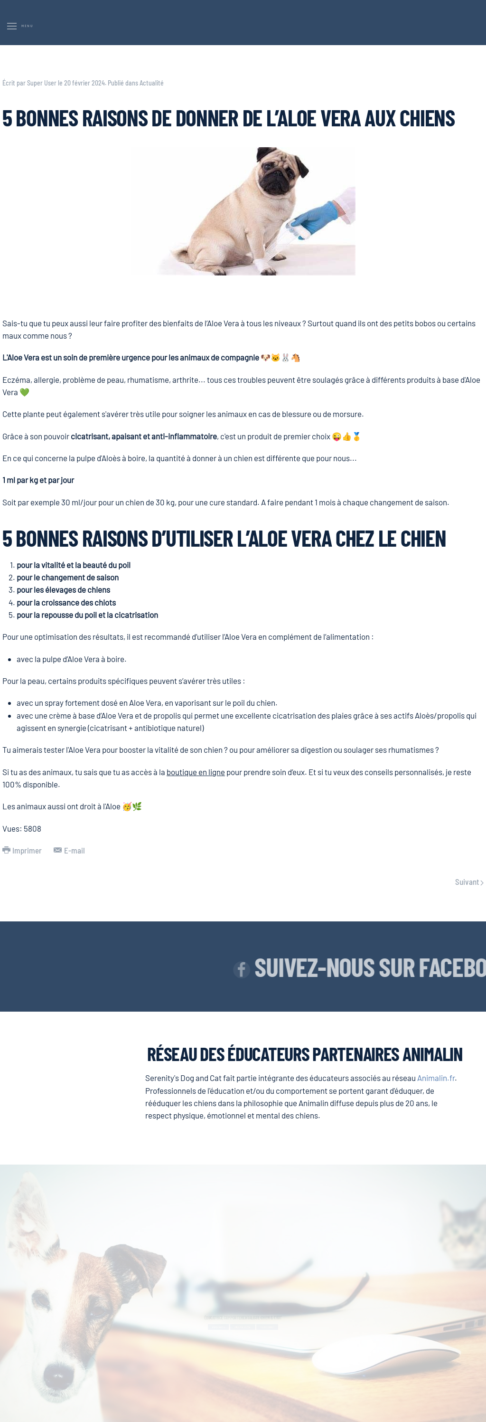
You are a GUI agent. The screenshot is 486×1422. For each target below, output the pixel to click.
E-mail (69, 850)
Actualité (152, 83)
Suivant (469, 881)
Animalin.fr (436, 1077)
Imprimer (22, 850)
